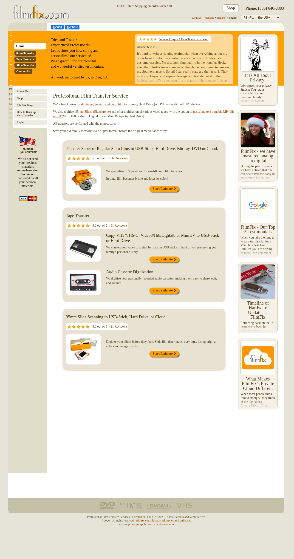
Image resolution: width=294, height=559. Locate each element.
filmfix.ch (156, 520)
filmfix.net (184, 520)
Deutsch (196, 17)
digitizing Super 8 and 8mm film (102, 104)
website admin (165, 524)
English (233, 17)
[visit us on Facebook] (57, 27)
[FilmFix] (260, 17)
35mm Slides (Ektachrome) (93, 111)
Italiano (221, 17)
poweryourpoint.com (140, 524)
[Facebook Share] (72, 27)
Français (209, 17)
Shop (230, 8)
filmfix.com (143, 520)
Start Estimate (164, 188)
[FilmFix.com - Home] (40, 8)
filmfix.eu (168, 520)
